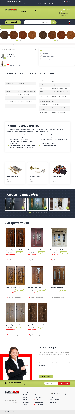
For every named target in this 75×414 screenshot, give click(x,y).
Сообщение (42, 365)
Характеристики (14, 73)
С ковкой (37, 394)
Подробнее (19, 253)
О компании (29, 10)
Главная (21, 10)
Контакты (24, 11)
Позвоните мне (64, 383)
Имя (40, 358)
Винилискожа (26, 402)
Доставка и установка (41, 10)
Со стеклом (38, 399)
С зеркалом (25, 404)
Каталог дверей (11, 22)
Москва (68, 1)
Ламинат (25, 399)
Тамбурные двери (39, 402)
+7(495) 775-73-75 (61, 394)
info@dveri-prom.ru (54, 399)
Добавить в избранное (57, 63)
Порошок (25, 397)
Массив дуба (38, 397)
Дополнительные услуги (40, 73)
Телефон (58, 358)
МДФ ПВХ (25, 394)
